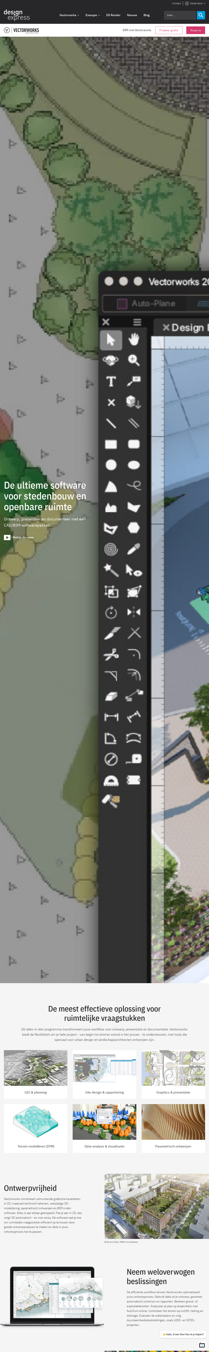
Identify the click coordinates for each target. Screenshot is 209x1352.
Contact (176, 3)
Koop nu (195, 30)
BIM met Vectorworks (137, 30)
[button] (195, 3)
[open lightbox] (19, 537)
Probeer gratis (168, 30)
